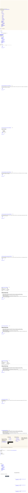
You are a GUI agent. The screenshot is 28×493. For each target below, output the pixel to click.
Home (0, 28)
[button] (2, 47)
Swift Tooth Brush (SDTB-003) (4, 399)
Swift (2, 17)
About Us (10, 438)
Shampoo (7, 9)
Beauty (2, 22)
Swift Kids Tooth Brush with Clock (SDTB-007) (6, 127)
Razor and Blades (3, 25)
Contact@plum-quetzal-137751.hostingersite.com (4, 441)
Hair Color (5, 9)
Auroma (2, 21)
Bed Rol (2, 40)
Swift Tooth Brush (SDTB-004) (4, 430)
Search (2, 10)
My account (2, 19)
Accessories (2, 37)
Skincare (3, 23)
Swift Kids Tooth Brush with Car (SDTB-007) (6, 85)
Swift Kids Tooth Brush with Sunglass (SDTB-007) (6, 256)
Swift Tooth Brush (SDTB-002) (4, 360)
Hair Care (4, 39)
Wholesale (17, 441)
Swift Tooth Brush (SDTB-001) (4, 287)
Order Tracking (17, 439)
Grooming (2, 24)
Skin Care (2, 42)
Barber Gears (2, 38)
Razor (8, 9)
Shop (2, 16)
